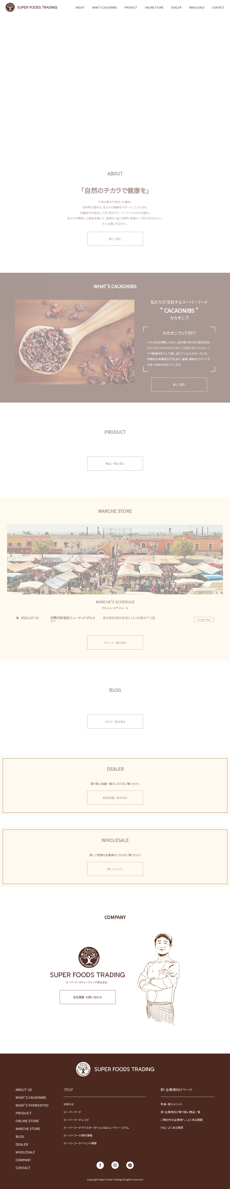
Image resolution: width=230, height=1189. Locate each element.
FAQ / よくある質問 (172, 1127)
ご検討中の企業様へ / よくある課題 (181, 1120)
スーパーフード (72, 1112)
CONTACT (218, 7)
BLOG (20, 1136)
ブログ (68, 1089)
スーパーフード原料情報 (77, 1135)
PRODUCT (131, 7)
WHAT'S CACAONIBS (104, 7)
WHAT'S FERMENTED (32, 1105)
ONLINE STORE (154, 7)
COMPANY (23, 1159)
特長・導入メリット (171, 1104)
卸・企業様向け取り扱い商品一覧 (180, 1112)
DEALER (176, 7)
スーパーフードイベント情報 (80, 1143)
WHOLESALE (197, 7)
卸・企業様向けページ (176, 1089)
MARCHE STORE (28, 1128)
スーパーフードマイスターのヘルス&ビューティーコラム (96, 1127)
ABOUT (80, 7)
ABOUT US (24, 1089)
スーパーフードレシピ (76, 1120)
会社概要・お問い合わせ (87, 997)
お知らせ (68, 1104)
